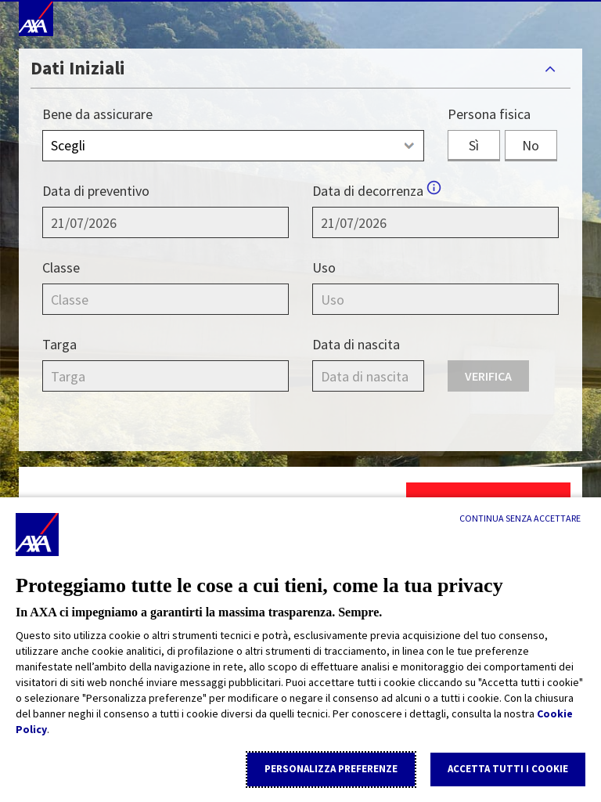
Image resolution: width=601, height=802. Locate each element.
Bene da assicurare (97, 114)
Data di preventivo (95, 191)
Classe (61, 267)
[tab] (300, 69)
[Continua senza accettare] (520, 518)
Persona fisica (489, 114)
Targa (59, 344)
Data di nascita (356, 344)
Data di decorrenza (367, 191)
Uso (324, 267)
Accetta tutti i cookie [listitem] (508, 768)
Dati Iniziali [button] (78, 68)
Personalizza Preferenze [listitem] (331, 768)
